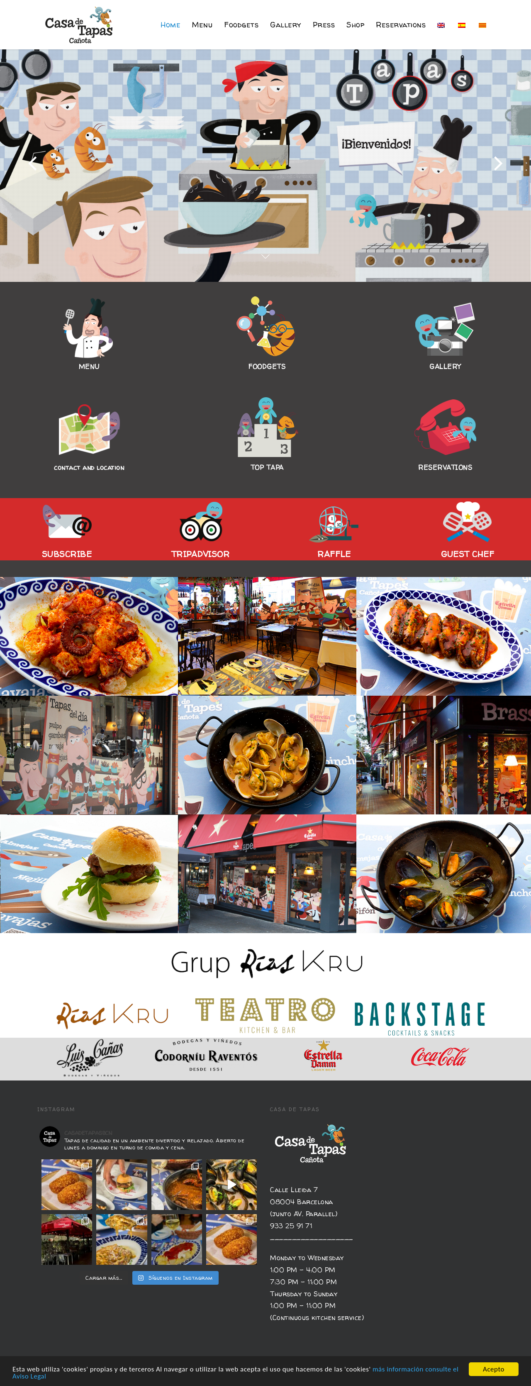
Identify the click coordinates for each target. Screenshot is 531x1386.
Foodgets (241, 25)
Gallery (285, 25)
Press (324, 25)
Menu (202, 25)
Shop (355, 25)
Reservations (401, 25)
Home (170, 25)
